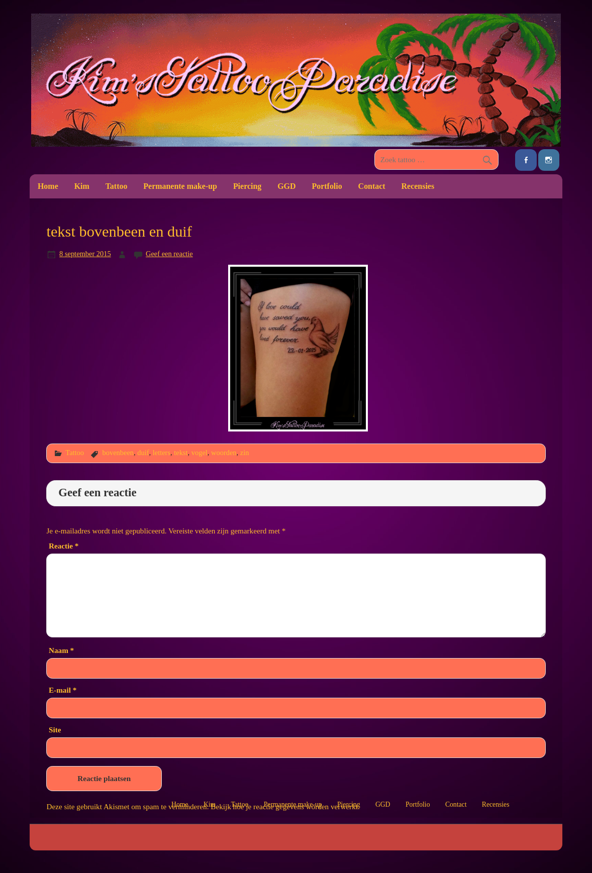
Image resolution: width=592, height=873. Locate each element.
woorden (224, 453)
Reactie (63, 546)
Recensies (418, 186)
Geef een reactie (169, 254)
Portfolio (327, 186)
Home (48, 186)
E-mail (62, 690)
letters (161, 453)
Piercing (247, 186)
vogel (199, 453)
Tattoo (117, 186)
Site (55, 729)
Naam (61, 650)
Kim (81, 186)
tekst (180, 453)
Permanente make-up (180, 186)
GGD (286, 186)
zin (244, 453)
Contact (371, 186)
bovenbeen (118, 453)
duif (143, 453)
